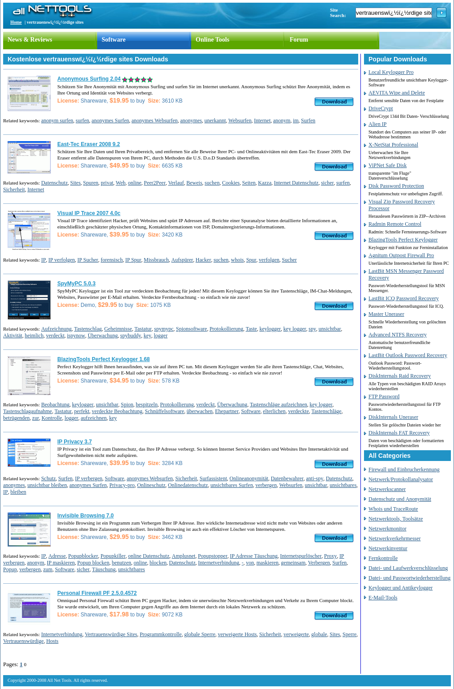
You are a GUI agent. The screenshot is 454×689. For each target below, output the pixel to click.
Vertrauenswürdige (23, 641)
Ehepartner (227, 411)
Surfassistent (213, 478)
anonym (282, 120)
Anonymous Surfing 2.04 (88, 79)
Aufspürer (182, 260)
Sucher (289, 260)
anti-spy (315, 478)
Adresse (57, 556)
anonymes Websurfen (155, 120)
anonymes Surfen (110, 120)
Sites (75, 183)
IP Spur (133, 260)
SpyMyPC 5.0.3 (76, 283)
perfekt (82, 411)
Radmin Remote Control (394, 224)
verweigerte (296, 634)
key (147, 335)
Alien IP (377, 124)
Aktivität (12, 335)
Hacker (203, 260)
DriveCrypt (380, 108)
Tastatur (142, 329)
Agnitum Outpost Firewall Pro (401, 255)
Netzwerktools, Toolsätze (395, 519)
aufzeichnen (94, 418)
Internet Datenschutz (296, 183)
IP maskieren (61, 563)
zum (47, 569)
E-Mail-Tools (382, 597)
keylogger (270, 329)
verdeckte (298, 411)
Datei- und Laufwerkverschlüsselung (408, 568)
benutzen (121, 563)
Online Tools (212, 39)
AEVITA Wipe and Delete (396, 93)
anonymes (191, 120)
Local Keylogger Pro (391, 72)
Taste (251, 329)
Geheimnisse (118, 329)
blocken (158, 563)
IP (43, 260)
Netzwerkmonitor (387, 528)
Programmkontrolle (161, 634)
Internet (262, 120)
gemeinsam (293, 563)
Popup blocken (93, 563)
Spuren (91, 183)
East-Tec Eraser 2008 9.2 (88, 144)
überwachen (200, 411)
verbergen (266, 485)
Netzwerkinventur (387, 548)
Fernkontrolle (383, 558)
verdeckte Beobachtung (117, 411)
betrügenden (16, 418)
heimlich (34, 335)
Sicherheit (14, 189)
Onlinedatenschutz (188, 485)
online (134, 183)
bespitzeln (147, 404)
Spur (251, 260)
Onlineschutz (151, 485)
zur (35, 418)
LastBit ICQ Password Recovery (403, 298)
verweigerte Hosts (237, 634)
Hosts (52, 641)
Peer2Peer (155, 183)
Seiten (249, 183)
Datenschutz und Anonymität (399, 499)
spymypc (163, 329)
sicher (327, 183)
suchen (212, 183)
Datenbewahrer (287, 478)
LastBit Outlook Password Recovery (407, 355)
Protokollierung (226, 329)
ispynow (76, 335)
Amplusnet (184, 556)
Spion (127, 404)
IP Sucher (88, 260)
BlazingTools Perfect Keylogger (402, 240)
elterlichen (274, 411)
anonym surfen (57, 120)
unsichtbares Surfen (231, 485)
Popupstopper (212, 556)
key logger (294, 329)
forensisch (112, 260)
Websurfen (240, 120)
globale (319, 634)
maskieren (267, 563)
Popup (10, 569)
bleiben (18, 492)
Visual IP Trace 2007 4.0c (88, 213)
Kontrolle (52, 418)
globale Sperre (199, 634)
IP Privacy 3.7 (74, 442)
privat (107, 183)
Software (113, 39)
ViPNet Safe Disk (387, 165)
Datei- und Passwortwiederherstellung (409, 578)
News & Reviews (30, 39)
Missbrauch (156, 260)
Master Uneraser (386, 314)
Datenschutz (54, 183)
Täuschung (104, 569)
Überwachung (103, 335)
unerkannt (215, 120)
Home (16, 22)
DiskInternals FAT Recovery (399, 433)
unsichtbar (330, 329)
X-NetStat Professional (393, 145)
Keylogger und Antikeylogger (400, 588)
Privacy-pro (122, 485)
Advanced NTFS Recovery (397, 335)
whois (237, 260)
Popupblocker (83, 556)
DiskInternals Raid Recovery (399, 376)
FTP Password (383, 396)
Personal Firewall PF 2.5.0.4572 (97, 593)
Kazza (264, 183)
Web (121, 183)
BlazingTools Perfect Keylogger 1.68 (103, 359)
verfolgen (269, 260)
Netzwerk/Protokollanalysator (400, 479)
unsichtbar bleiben (47, 485)
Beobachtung (55, 404)
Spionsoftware (191, 329)
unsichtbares (343, 485)
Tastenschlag (88, 329)
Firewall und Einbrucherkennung (404, 469)
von (250, 563)
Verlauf (176, 183)
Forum (299, 39)
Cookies (231, 183)
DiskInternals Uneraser (393, 417)
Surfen (308, 120)
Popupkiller (112, 556)
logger (160, 335)
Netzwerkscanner (387, 489)
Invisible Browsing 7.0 (85, 515)
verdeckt (55, 335)
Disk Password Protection (396, 186)
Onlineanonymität (249, 478)
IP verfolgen (61, 260)
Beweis (194, 183)
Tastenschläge (327, 411)
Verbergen (319, 563)
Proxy (330, 556)
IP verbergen (89, 478)
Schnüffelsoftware (164, 411)
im (296, 120)
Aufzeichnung (56, 329)
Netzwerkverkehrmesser (394, 538)
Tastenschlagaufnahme (27, 411)
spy (312, 329)
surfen (82, 120)
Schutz (48, 478)
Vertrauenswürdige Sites (111, 634)
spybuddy (130, 335)
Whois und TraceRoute (393, 509)
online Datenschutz (148, 556)
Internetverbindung (218, 563)
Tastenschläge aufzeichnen (278, 404)
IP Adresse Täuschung (254, 556)
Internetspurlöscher (301, 556)
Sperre (349, 634)
